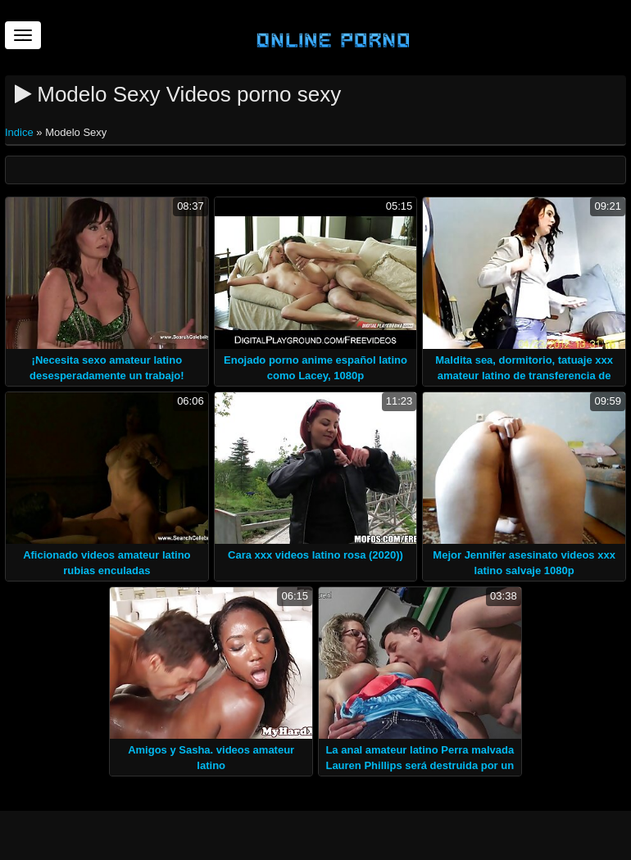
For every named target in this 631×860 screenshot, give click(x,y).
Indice (20, 132)
